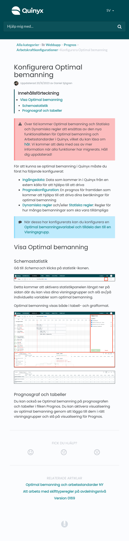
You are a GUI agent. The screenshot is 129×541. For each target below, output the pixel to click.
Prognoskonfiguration (40, 190)
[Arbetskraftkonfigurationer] (37, 50)
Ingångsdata (33, 179)
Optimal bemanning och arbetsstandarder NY (64, 484)
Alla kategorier (27, 45)
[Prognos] (70, 45)
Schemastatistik (35, 106)
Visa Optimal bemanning (41, 99)
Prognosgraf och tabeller (42, 111)
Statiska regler (81, 205)
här (27, 144)
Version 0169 (64, 498)
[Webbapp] (50, 45)
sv (109, 10)
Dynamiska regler (37, 205)
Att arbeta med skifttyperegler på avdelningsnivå (64, 491)
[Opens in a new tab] (64, 523)
